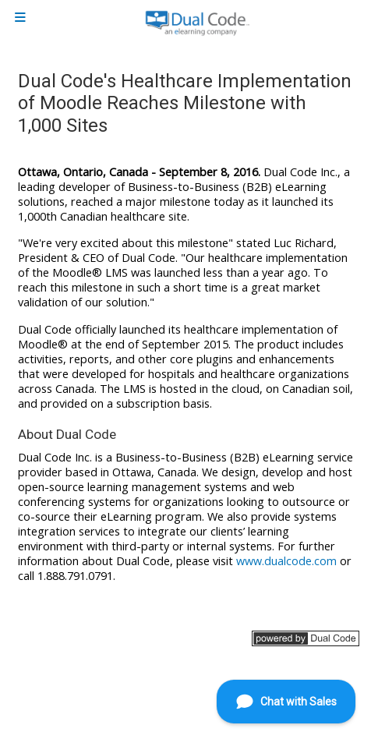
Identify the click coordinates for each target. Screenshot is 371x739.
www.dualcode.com (286, 560)
